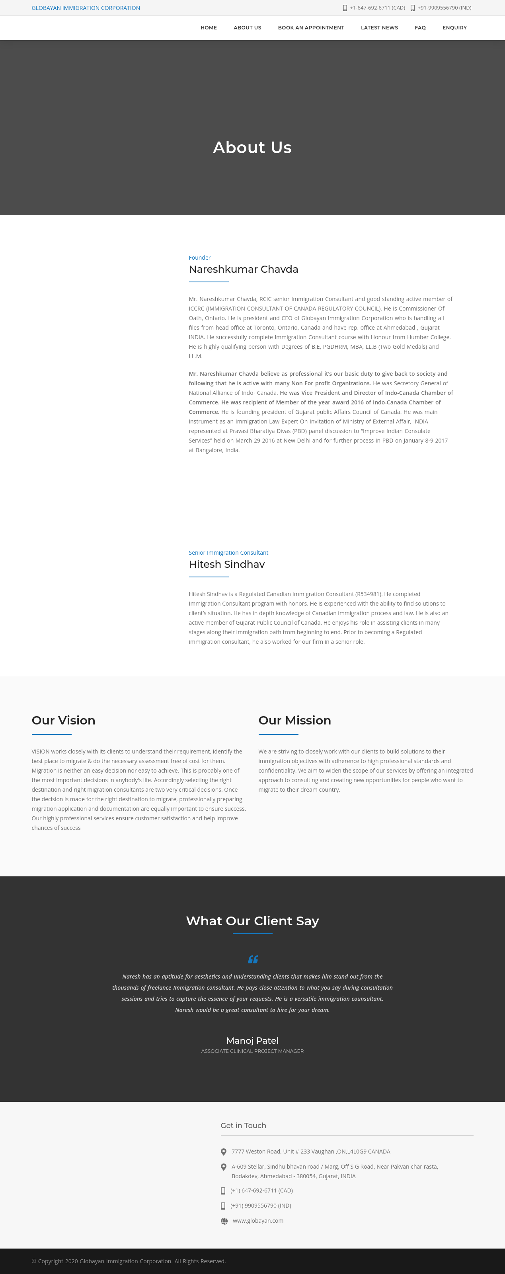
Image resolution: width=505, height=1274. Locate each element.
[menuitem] (208, 28)
